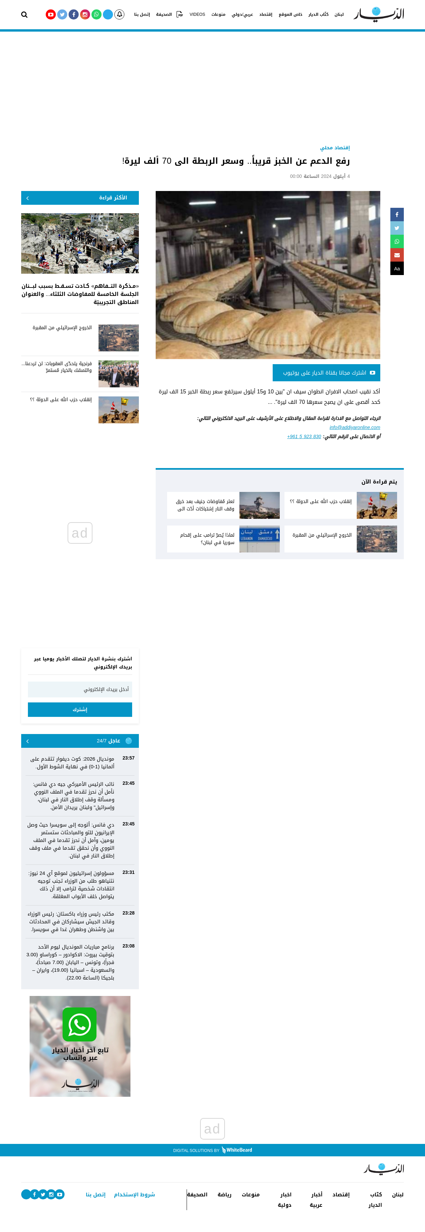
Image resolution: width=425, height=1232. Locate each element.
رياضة (225, 1195)
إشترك (80, 709)
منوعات (219, 14)
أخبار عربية (316, 1200)
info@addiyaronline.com (355, 427)
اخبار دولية (285, 1200)
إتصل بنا (146, 14)
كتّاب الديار (315, 14)
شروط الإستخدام (134, 1195)
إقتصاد (264, 14)
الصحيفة (167, 14)
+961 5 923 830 (304, 436)
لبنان (335, 14)
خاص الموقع (288, 14)
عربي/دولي (242, 14)
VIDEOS (198, 14)
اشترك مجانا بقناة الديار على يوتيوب (329, 373)
